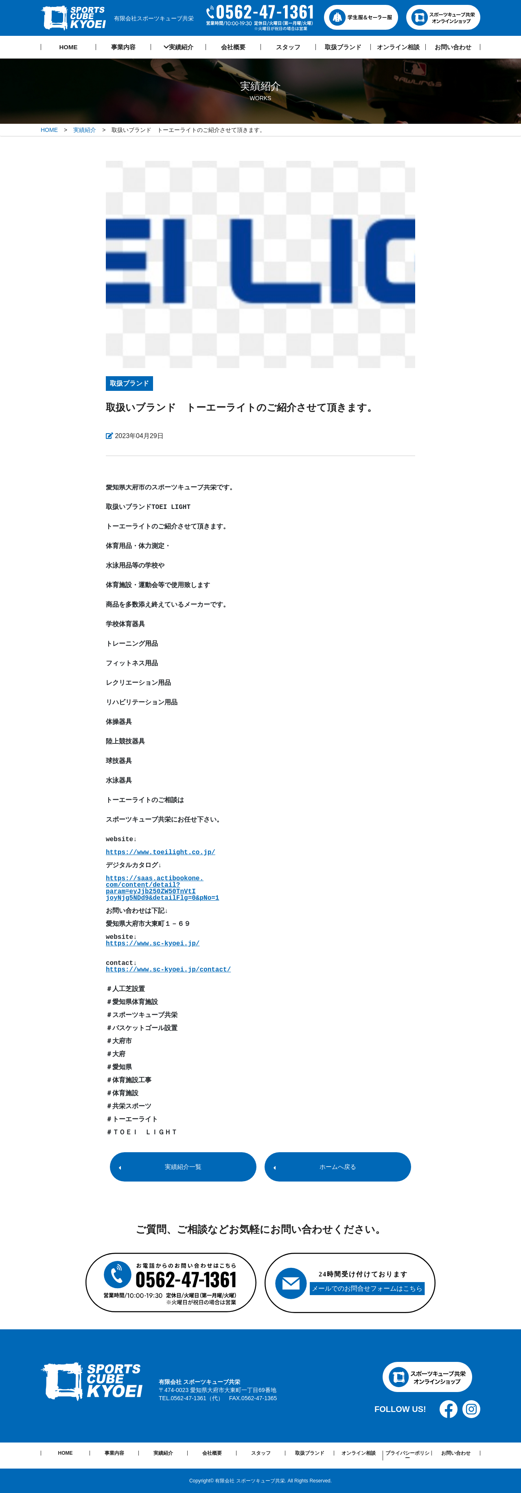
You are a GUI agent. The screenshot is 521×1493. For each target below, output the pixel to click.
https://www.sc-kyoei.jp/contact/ (168, 969)
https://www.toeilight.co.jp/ (160, 852)
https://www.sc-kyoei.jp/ (152, 943)
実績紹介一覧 (183, 1166)
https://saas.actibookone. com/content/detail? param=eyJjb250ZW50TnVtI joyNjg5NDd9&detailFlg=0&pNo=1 (162, 888)
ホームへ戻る (338, 1166)
